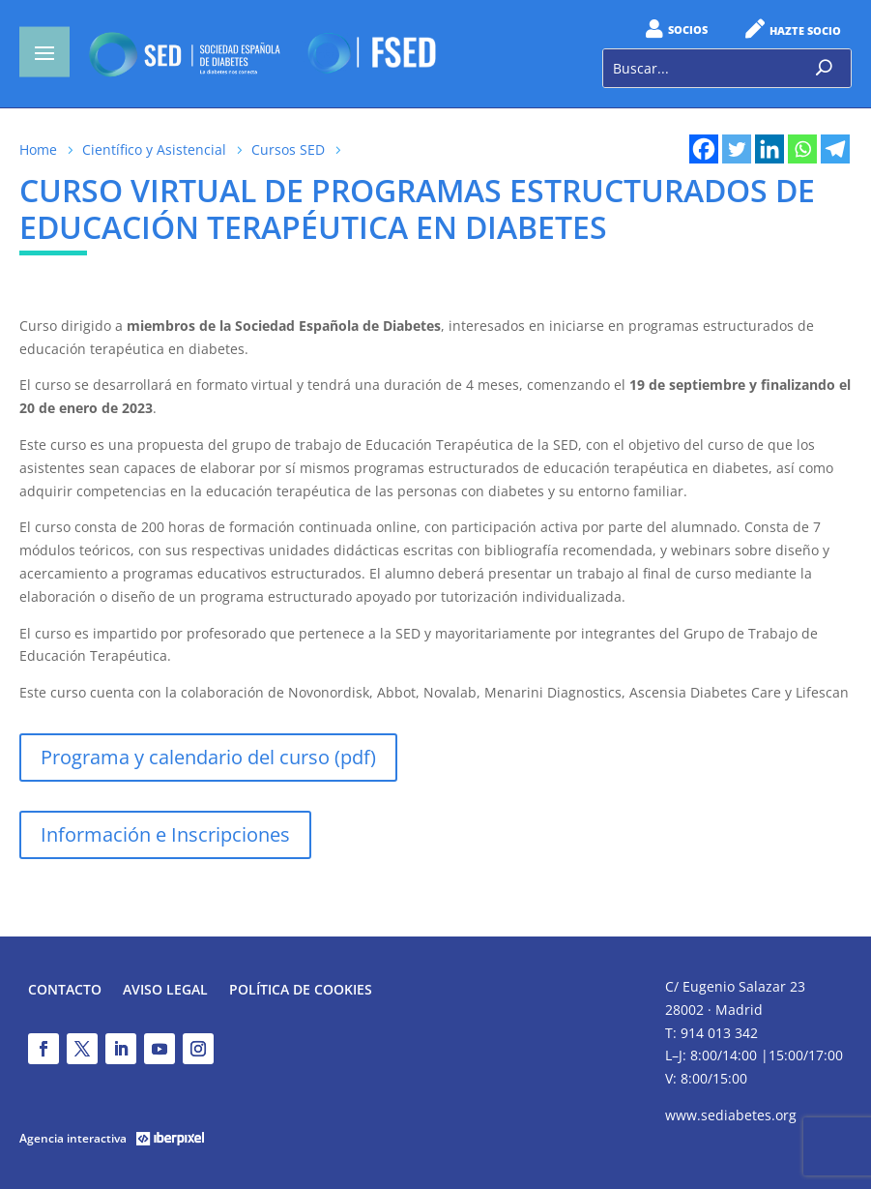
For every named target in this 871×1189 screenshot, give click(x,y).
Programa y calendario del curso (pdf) (208, 757)
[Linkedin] (769, 148)
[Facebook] (703, 148)
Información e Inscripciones (165, 834)
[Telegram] (835, 148)
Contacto (65, 990)
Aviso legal (165, 990)
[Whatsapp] (802, 148)
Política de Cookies (300, 990)
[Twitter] (736, 148)
